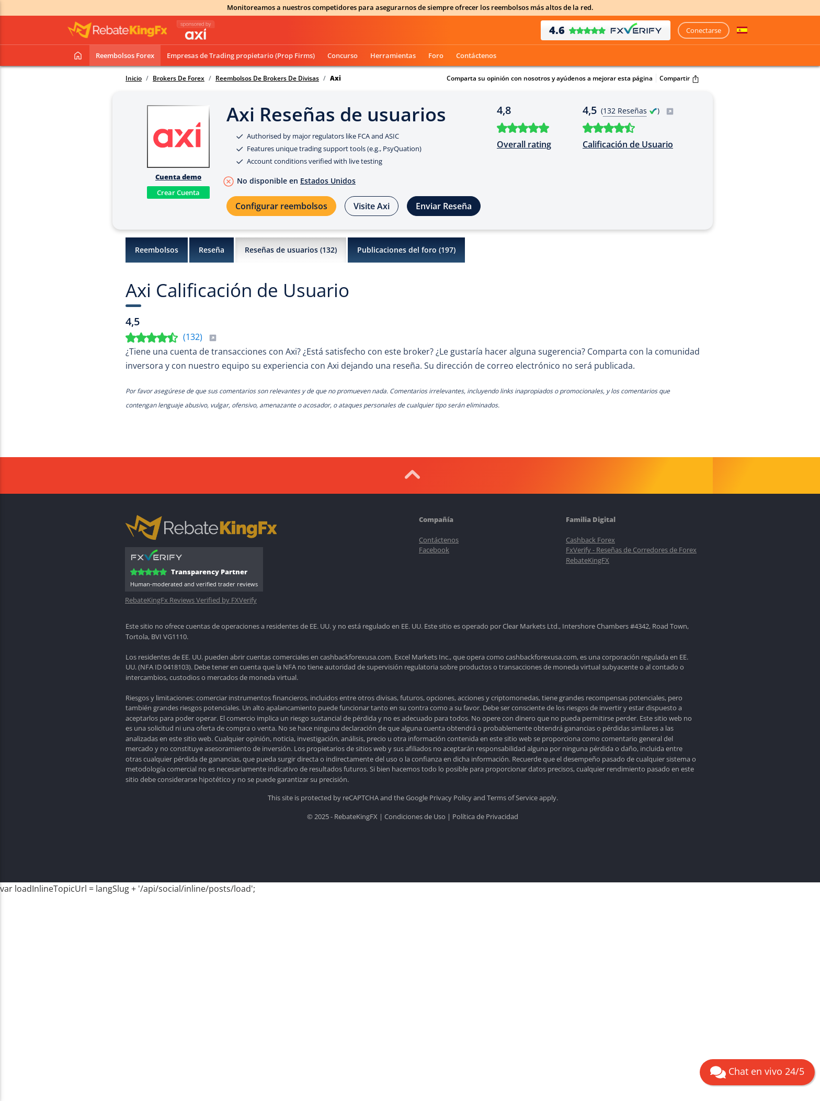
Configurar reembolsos (281, 206)
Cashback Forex (590, 539)
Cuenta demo (178, 176)
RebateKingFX (587, 560)
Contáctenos (476, 55)
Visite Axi (372, 206)
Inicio (134, 78)
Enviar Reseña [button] (444, 206)
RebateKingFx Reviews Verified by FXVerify (191, 600)
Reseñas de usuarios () (291, 250)
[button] (742, 30)
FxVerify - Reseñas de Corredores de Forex (631, 549)
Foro (435, 55)
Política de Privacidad (485, 816)
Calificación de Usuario (628, 144)
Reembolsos (156, 250)
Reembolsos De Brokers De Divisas (267, 78)
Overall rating (524, 144)
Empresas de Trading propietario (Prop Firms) (241, 55)
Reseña (211, 250)
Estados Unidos (328, 181)
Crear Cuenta (178, 192)
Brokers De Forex (178, 78)
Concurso (342, 55)
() (200, 337)
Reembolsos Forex (125, 55)
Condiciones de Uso (415, 816)
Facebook (434, 549)
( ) (637, 111)
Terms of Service (512, 797)
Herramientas (393, 55)
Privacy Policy (450, 797)
